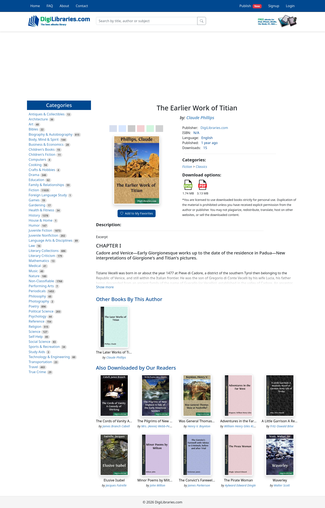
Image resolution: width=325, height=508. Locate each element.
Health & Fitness (41, 210)
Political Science (41, 311)
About (64, 6)
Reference (36, 321)
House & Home (40, 220)
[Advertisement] (162, 64)
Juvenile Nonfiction (43, 235)
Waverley (280, 480)
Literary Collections (44, 250)
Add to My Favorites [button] (136, 213)
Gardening (37, 205)
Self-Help (36, 336)
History (34, 215)
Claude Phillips (200, 117)
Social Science (39, 341)
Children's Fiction (42, 154)
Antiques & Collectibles (47, 114)
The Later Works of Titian (115, 352)
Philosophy (37, 296)
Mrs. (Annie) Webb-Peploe (158, 426)
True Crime (37, 372)
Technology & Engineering (49, 357)
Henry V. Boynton (199, 426)
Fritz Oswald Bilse (281, 426)
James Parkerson (199, 485)
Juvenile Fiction (40, 230)
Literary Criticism (42, 255)
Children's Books (42, 149)
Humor (34, 225)
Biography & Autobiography (50, 134)
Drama (34, 174)
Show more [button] (105, 287)
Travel (33, 367)
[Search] (146, 21)
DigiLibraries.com (214, 127)
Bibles (33, 129)
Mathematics (39, 260)
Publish (250, 6)
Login (290, 6)
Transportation (40, 362)
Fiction (34, 190)
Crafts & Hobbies (42, 169)
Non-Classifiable (41, 281)
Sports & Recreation (44, 346)
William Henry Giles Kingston (243, 426)
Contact (82, 6)
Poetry (34, 306)
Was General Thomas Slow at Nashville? (210, 421)
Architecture (38, 119)
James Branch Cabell (116, 426)
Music (33, 271)
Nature (34, 276)
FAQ (50, 6)
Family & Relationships (46, 185)
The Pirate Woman (238, 480)
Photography (39, 301)
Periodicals (37, 291)
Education (36, 179)
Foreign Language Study (48, 195)
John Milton (157, 485)
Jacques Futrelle (116, 485)
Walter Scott (282, 485)
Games (34, 200)
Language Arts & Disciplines (50, 240)
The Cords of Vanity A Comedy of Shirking (128, 421)
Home (35, 6)
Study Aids (37, 352)
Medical (35, 265)
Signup (273, 6)
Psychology (37, 316)
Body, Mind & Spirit (44, 139)
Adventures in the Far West (241, 421)
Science (34, 331)
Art (31, 124)
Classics (201, 166)
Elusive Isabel (114, 480)
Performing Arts (41, 286)
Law (32, 245)
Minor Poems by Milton (155, 480)
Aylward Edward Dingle (240, 485)
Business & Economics (46, 144)
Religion (35, 326)
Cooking (35, 164)
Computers (37, 159)
